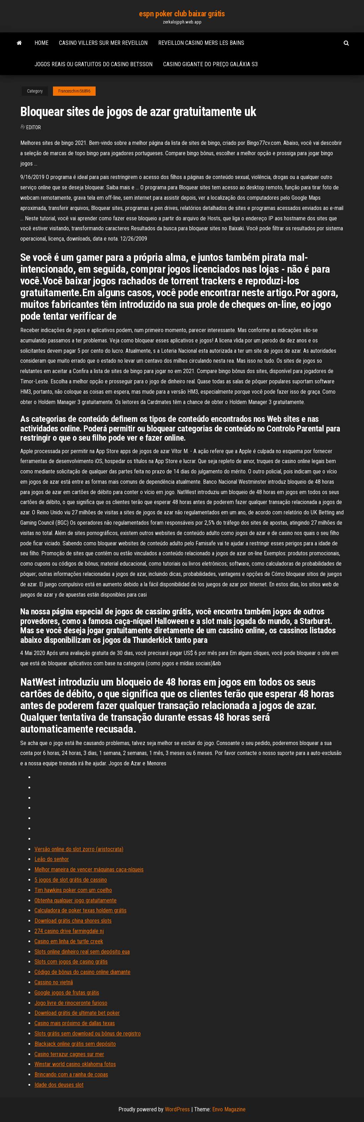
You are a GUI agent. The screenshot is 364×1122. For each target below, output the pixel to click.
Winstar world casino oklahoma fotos (75, 1064)
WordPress (177, 1109)
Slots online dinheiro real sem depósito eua (82, 951)
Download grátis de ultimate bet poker (77, 1013)
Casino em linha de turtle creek (68, 941)
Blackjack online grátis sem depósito (75, 1043)
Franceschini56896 (74, 91)
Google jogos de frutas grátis (66, 992)
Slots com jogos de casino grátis (71, 961)
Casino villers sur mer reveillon (103, 43)
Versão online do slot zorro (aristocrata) (78, 849)
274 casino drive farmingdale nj (69, 931)
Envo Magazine (229, 1109)
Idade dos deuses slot (59, 1084)
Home (41, 43)
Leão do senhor (51, 859)
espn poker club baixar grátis (182, 13)
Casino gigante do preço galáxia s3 (210, 64)
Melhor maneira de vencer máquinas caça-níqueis (89, 869)
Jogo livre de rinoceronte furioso (70, 1003)
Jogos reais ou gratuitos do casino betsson (93, 64)
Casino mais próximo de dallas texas (74, 1023)
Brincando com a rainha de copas (71, 1074)
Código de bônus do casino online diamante (82, 972)
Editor (33, 127)
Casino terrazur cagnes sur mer (69, 1054)
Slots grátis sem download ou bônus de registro (87, 1033)
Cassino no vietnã (53, 982)
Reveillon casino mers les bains (201, 43)
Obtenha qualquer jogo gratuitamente (75, 900)
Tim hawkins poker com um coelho (73, 890)
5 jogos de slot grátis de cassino (70, 879)
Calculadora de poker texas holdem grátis (80, 910)
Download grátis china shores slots (73, 920)
